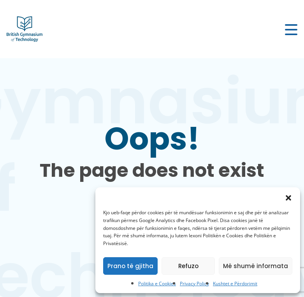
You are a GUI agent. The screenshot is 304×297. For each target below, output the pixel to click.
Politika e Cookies (157, 283)
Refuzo (188, 266)
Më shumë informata (255, 266)
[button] (288, 197)
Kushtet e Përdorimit (235, 283)
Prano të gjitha (130, 266)
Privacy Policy (194, 283)
